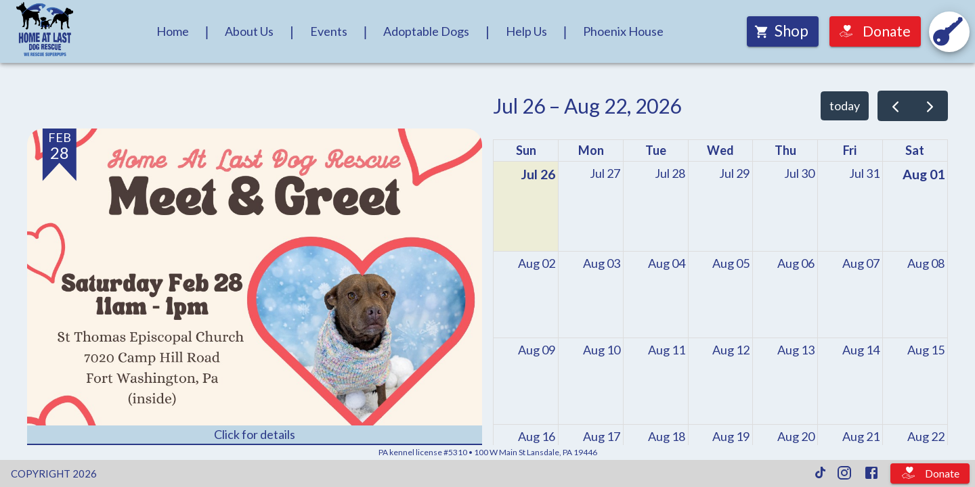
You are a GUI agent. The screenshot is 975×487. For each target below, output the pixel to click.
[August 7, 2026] (861, 263)
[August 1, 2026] (923, 174)
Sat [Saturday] (914, 150)
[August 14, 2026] (861, 350)
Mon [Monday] (591, 150)
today (844, 105)
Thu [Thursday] (785, 150)
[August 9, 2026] (536, 350)
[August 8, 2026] (926, 263)
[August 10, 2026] (601, 350)
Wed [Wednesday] (720, 150)
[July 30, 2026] (799, 173)
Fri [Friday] (850, 150)
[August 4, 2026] (666, 263)
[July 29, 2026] (734, 173)
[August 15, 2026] (926, 350)
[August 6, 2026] (796, 263)
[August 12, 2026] (731, 350)
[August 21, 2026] (861, 436)
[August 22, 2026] (926, 436)
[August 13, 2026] (796, 350)
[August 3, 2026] (601, 263)
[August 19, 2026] (731, 436)
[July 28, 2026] (670, 173)
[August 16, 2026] (536, 436)
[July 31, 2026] (864, 173)
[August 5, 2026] (731, 263)
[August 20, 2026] (796, 436)
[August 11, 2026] (666, 350)
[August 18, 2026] (666, 436)
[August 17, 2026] (601, 436)
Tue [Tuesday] (655, 150)
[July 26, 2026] (538, 174)
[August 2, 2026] (536, 263)
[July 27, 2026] (605, 173)
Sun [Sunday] (526, 150)
